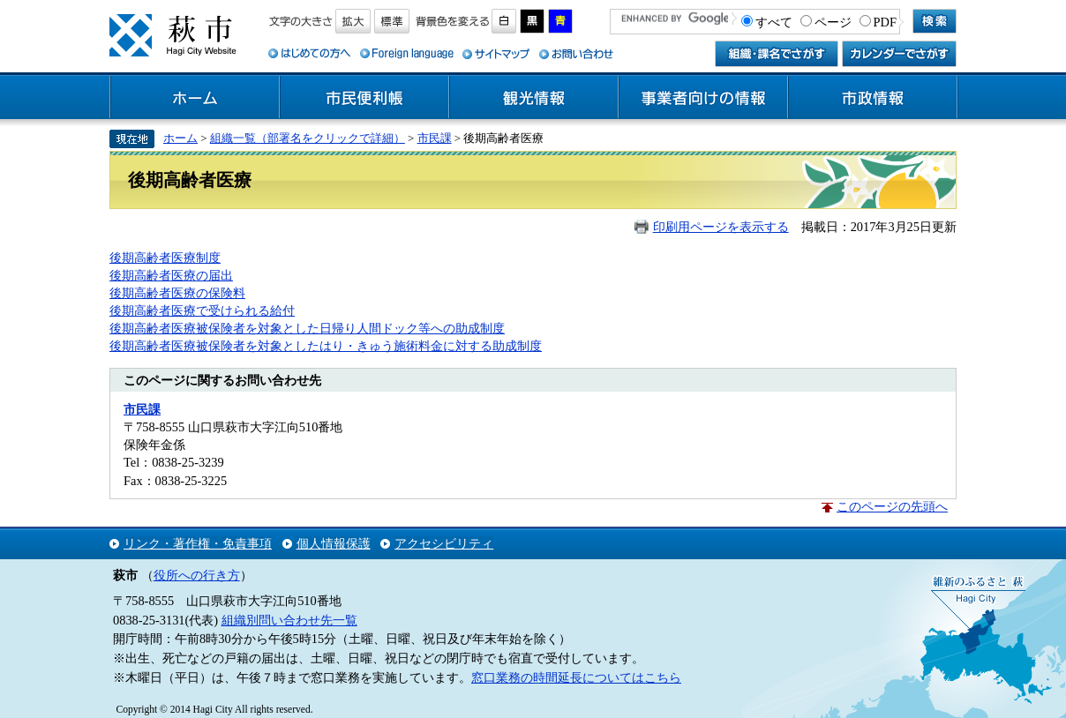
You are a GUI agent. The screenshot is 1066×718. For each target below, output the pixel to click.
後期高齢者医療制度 (165, 258)
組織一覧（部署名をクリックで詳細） (307, 138)
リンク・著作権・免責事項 (198, 543)
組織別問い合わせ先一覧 (289, 620)
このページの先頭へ (892, 506)
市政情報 (872, 98)
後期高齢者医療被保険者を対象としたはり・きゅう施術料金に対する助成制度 (325, 346)
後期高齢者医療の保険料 (177, 293)
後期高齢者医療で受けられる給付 (202, 310)
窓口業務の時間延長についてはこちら (576, 677)
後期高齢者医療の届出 (171, 275)
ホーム (195, 98)
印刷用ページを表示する (721, 227)
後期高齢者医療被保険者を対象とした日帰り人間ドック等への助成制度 (307, 328)
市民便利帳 (364, 98)
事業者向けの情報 (703, 98)
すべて (773, 22)
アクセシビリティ (443, 543)
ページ (833, 22)
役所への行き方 (197, 575)
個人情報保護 (334, 543)
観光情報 (534, 98)
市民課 (434, 138)
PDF (885, 22)
